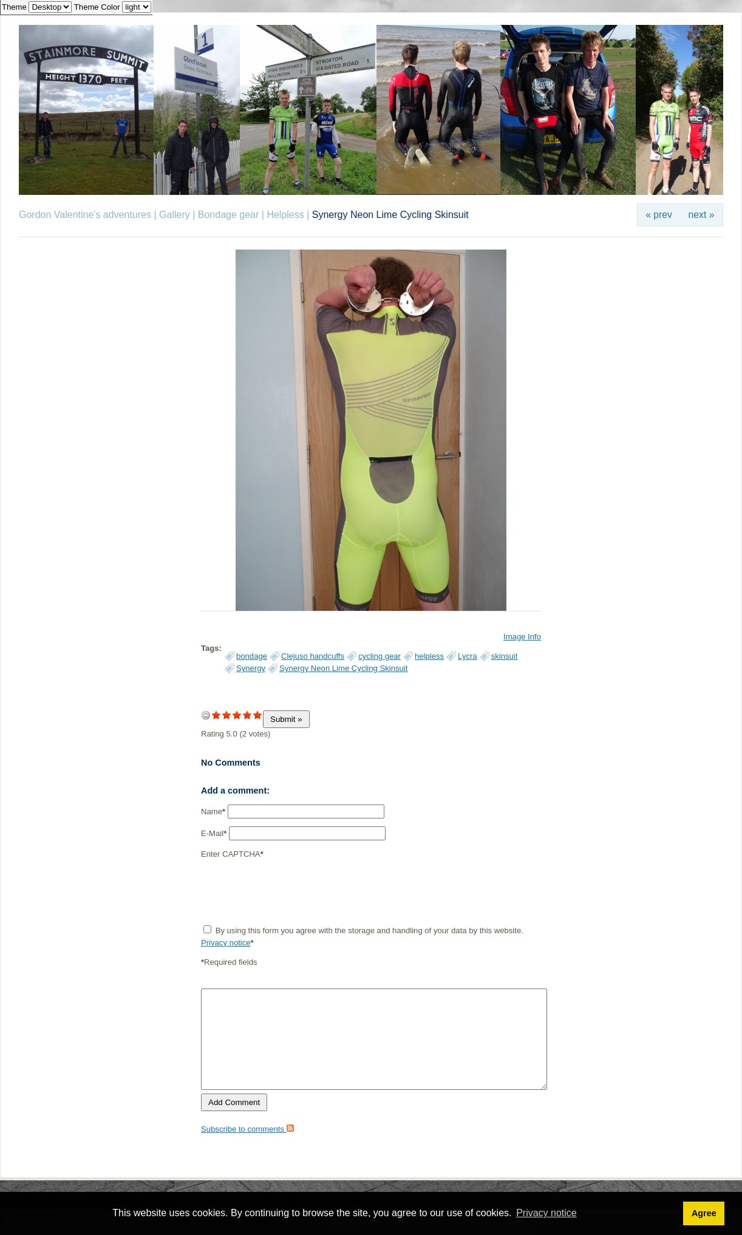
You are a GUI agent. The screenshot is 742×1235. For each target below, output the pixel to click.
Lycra (467, 656)
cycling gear (379, 656)
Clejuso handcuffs (312, 656)
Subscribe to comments (247, 1129)
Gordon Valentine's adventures (85, 214)
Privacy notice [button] (546, 1213)
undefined (206, 715)
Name (213, 811)
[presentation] (293, 892)
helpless (429, 656)
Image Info (522, 636)
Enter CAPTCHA (232, 854)
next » (702, 214)
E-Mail (213, 833)
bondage (251, 656)
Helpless (285, 214)
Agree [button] (704, 1213)
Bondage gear (228, 214)
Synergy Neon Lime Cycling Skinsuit (343, 668)
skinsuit (504, 656)
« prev (658, 214)
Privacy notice (226, 942)
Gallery (174, 214)
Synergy (250, 668)
